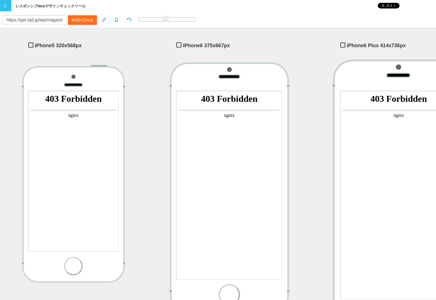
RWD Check (82, 20)
